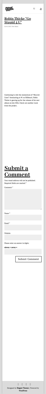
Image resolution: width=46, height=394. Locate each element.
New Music (15, 26)
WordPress (23, 391)
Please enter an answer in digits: (16, 243)
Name (7, 213)
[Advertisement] (23, 130)
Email (7, 223)
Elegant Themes (23, 388)
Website (7, 233)
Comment (8, 187)
